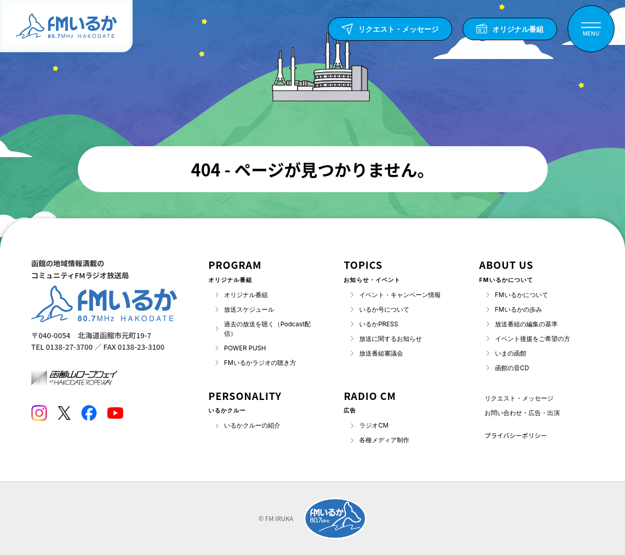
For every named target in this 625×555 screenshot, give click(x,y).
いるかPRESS (378, 324)
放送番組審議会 (381, 353)
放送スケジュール (249, 309)
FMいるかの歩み (518, 309)
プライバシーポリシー (516, 435)
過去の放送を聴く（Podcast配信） (267, 328)
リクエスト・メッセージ (519, 398)
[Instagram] (39, 413)
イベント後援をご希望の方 (532, 339)
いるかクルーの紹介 (252, 425)
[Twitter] (63, 413)
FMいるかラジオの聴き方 (260, 363)
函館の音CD (512, 368)
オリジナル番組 (246, 295)
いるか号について (384, 309)
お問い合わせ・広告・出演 (522, 413)
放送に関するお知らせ (390, 339)
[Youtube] (115, 413)
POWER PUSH (245, 348)
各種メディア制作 (384, 440)
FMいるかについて (521, 295)
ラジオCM (373, 425)
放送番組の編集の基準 (526, 324)
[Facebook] (89, 413)
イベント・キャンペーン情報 (400, 295)
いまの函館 (510, 353)
